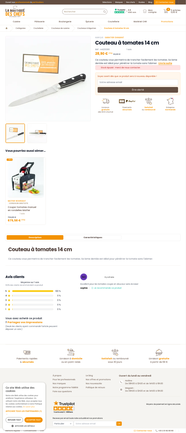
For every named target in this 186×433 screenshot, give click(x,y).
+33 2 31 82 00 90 (164, 431)
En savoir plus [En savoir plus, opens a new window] (29, 406)
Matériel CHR (140, 21)
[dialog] (24, 406)
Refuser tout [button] (14, 420)
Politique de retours (95, 387)
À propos (57, 375)
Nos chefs (130, 2)
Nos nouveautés (94, 383)
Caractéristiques (93, 237)
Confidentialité (30, 431)
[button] (24, 413)
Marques (119, 2)
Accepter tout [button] (33, 420)
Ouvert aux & (24, 2)
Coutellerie (113, 21)
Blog (150, 2)
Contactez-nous (164, 2)
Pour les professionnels (64, 379)
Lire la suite (165, 63)
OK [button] (119, 423)
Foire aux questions (62, 391)
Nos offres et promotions (98, 379)
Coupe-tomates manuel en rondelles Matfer (25, 209)
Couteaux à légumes (86, 28)
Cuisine (16, 21)
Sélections (107, 2)
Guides (142, 2)
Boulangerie (65, 21)
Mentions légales (12, 431)
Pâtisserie (39, 21)
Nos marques (59, 383)
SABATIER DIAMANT (114, 37)
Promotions (167, 21)
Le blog (89, 375)
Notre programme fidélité (65, 387)
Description (35, 237)
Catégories (21, 28)
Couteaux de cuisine (60, 28)
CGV (42, 431)
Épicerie (90, 21)
